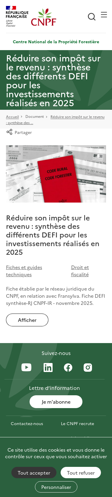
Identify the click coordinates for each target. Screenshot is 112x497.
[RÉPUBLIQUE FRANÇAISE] (18, 17)
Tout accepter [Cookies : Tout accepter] (34, 472)
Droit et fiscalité (80, 270)
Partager (19, 132)
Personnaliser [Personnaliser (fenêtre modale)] (56, 487)
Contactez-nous (27, 423)
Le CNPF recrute (77, 423)
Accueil (12, 116)
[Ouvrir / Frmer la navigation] (104, 15)
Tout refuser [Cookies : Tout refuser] (81, 472)
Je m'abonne (56, 401)
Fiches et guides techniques (24, 270)
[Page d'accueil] (43, 17)
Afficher (27, 320)
